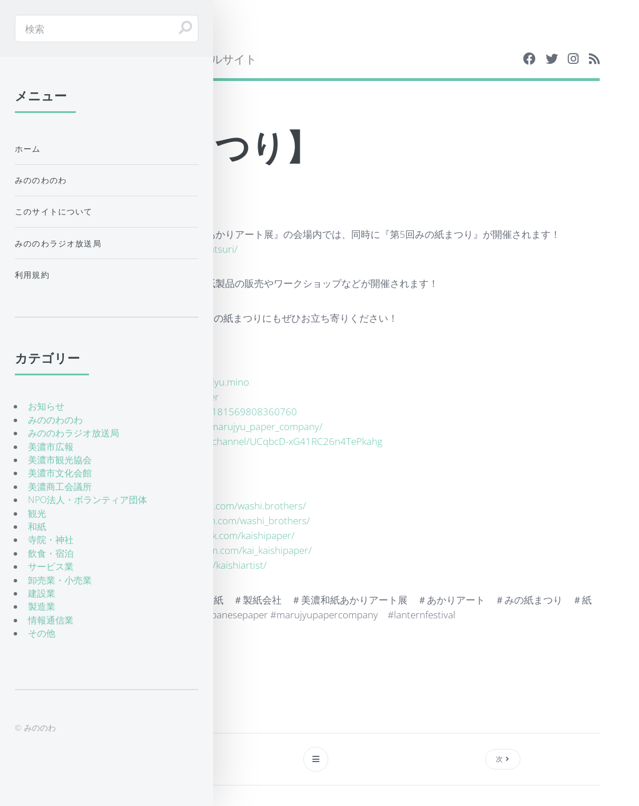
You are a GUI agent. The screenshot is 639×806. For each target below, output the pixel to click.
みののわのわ (41, 180)
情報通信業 (51, 620)
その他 (41, 633)
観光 (37, 513)
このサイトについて (54, 211)
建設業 (41, 593)
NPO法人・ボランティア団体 (87, 499)
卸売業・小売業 (60, 580)
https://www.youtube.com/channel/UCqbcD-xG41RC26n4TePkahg (239, 441)
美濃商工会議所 (60, 486)
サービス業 (51, 566)
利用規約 (32, 274)
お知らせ (46, 406)
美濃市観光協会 (60, 459)
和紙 (37, 526)
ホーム (28, 148)
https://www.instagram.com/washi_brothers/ (213, 520)
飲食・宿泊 (51, 553)
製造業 (41, 606)
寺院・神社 (51, 539)
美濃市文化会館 (60, 473)
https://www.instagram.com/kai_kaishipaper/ (215, 550)
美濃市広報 (51, 446)
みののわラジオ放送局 (58, 243)
